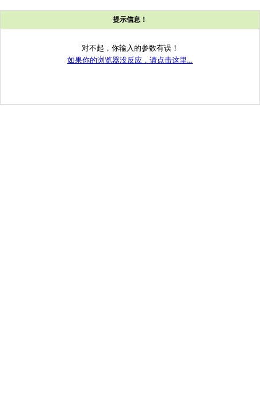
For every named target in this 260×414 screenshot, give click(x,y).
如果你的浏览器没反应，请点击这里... (130, 60)
